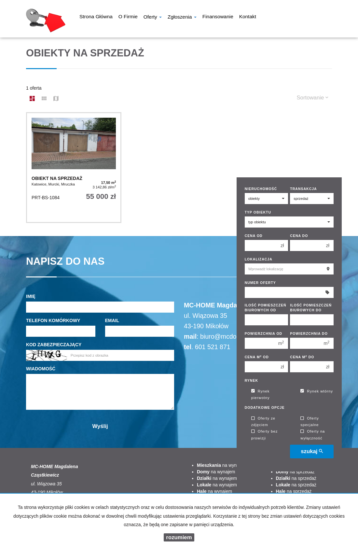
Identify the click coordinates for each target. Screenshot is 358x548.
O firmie (128, 17)
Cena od (254, 236)
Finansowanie (217, 17)
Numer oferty (260, 283)
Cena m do (302, 357)
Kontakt (247, 17)
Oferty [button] (153, 17)
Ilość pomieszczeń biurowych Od (265, 307)
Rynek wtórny (316, 391)
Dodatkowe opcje (265, 407)
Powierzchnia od (263, 333)
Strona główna (96, 17)
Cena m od (257, 357)
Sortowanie (312, 98)
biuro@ (210, 336)
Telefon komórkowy (53, 320)
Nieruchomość (261, 189)
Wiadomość (40, 368)
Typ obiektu (258, 212)
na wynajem (222, 465)
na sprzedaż (295, 471)
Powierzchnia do (309, 333)
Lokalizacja (258, 259)
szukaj (312, 451)
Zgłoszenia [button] (182, 17)
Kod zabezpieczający (53, 344)
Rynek (251, 380)
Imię (30, 296)
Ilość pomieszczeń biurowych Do (311, 307)
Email (112, 320)
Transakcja (303, 189)
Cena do (299, 236)
